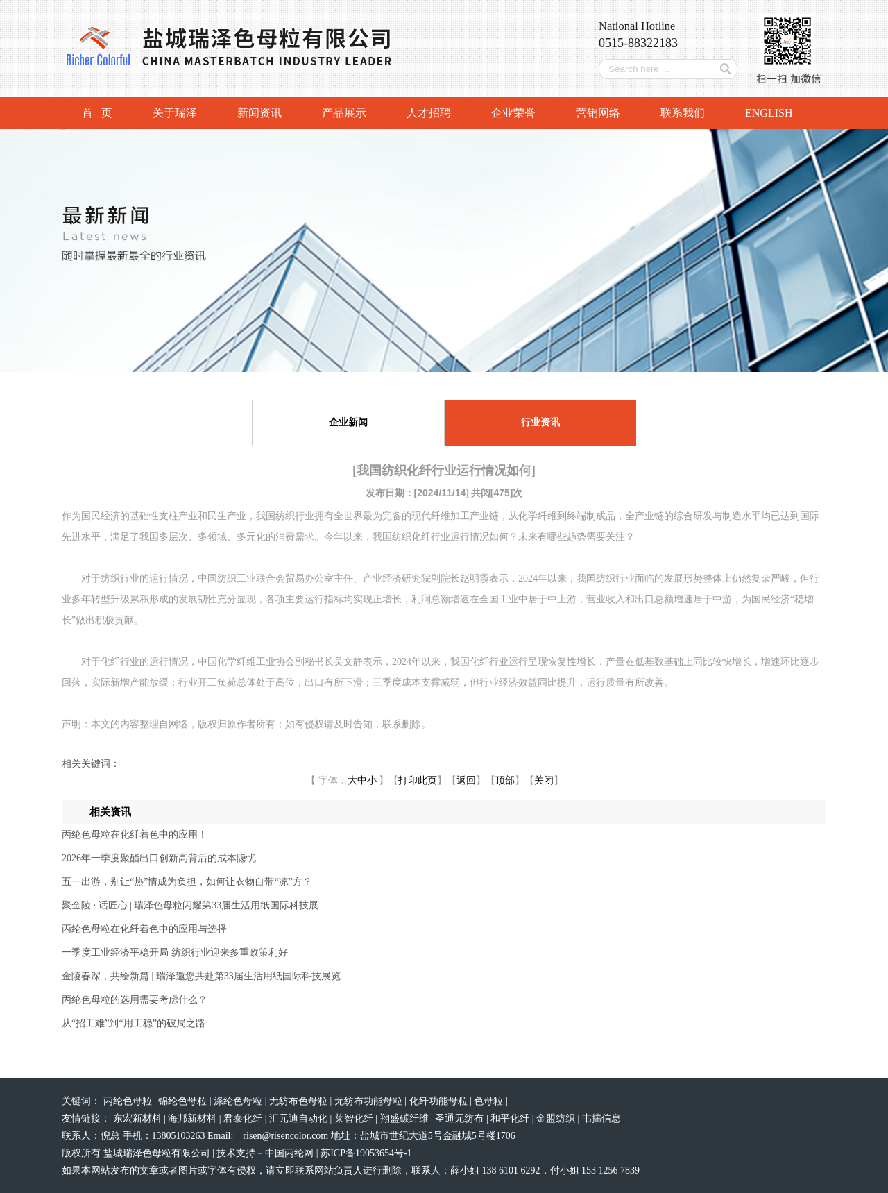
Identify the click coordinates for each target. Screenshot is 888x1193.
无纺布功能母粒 (369, 1101)
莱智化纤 (355, 1118)
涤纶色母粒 (239, 1101)
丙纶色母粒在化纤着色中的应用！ (134, 834)
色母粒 (490, 1101)
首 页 (97, 113)
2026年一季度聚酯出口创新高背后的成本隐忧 (159, 858)
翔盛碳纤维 (406, 1118)
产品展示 (344, 113)
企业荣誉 (513, 113)
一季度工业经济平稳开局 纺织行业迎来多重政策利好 (175, 952)
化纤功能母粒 (439, 1101)
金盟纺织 (557, 1118)
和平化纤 (511, 1118)
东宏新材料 (138, 1118)
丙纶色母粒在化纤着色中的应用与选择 (144, 929)
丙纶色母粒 (129, 1101)
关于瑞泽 (175, 113)
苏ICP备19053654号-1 (366, 1153)
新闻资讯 (259, 113)
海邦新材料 (193, 1118)
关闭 (544, 780)
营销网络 (598, 113)
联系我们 (682, 113)
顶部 (505, 780)
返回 (466, 780)
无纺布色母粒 (299, 1101)
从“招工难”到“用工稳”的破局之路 (133, 1023)
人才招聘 (429, 113)
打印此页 (417, 780)
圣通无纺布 (460, 1118)
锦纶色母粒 (184, 1101)
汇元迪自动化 (299, 1118)
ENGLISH (768, 113)
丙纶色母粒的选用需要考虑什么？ (134, 1000)
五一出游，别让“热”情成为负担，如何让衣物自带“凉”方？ (187, 882)
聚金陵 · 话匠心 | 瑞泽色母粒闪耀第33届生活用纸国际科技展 (190, 905)
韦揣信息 (603, 1118)
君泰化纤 (244, 1118)
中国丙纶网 (289, 1153)
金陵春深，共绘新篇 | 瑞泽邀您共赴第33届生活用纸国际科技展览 (201, 976)
